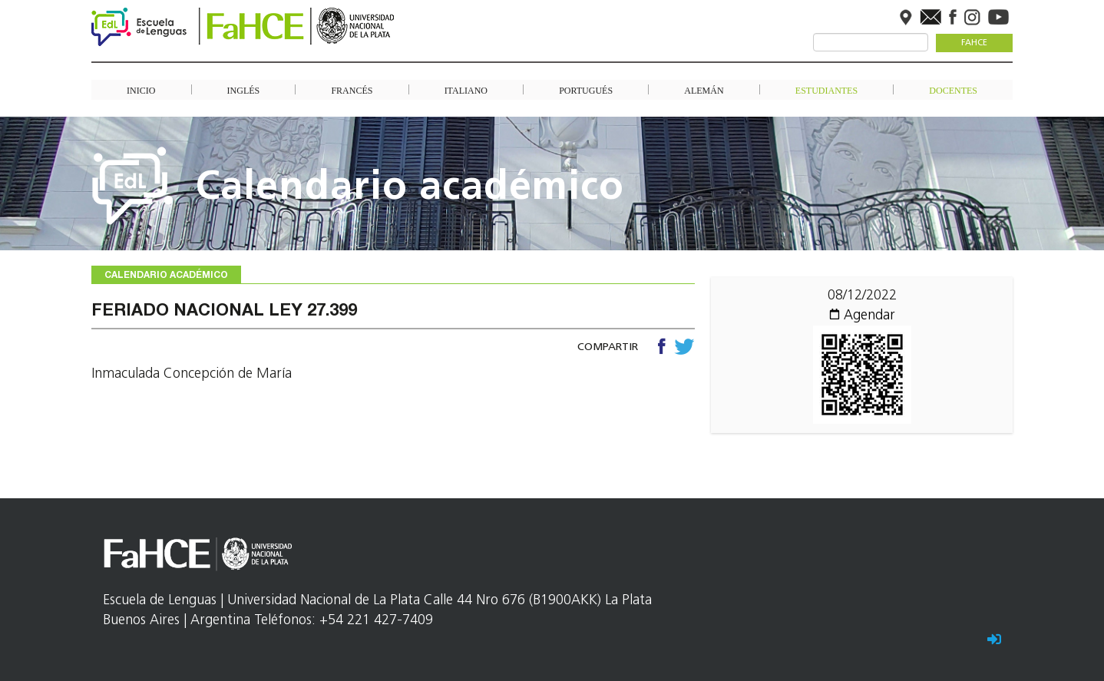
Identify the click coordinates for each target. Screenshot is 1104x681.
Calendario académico (410, 189)
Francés (351, 89)
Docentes (953, 89)
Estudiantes (826, 89)
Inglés (243, 89)
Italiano (466, 89)
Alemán (703, 89)
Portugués (586, 89)
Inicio (141, 89)
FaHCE (974, 43)
